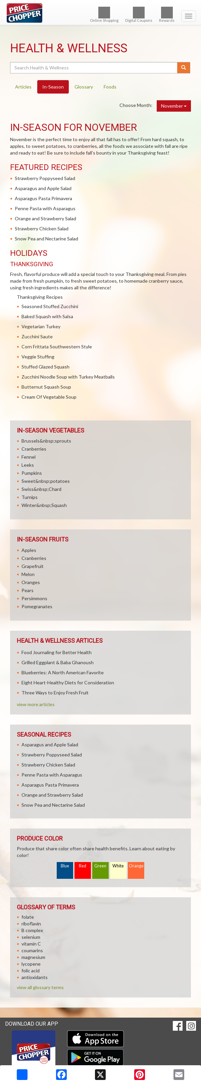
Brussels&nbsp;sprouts (46, 441)
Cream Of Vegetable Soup (49, 397)
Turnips (29, 497)
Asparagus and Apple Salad (43, 188)
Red (82, 865)
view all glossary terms (40, 987)
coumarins (32, 950)
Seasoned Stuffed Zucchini (49, 306)
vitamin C (31, 944)
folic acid (30, 970)
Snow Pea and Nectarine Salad (46, 238)
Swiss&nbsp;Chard (41, 489)
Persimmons (34, 598)
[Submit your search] (183, 67)
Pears (27, 590)
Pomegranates (36, 606)
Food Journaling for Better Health (56, 652)
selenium (30, 937)
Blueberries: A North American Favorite (62, 672)
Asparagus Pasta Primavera (43, 198)
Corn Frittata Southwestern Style (56, 346)
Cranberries (33, 449)
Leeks (27, 465)
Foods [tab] (110, 87)
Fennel (28, 457)
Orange (136, 865)
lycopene (31, 964)
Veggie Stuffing (37, 356)
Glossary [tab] (83, 87)
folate (27, 917)
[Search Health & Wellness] (94, 67)
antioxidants (34, 977)
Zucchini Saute (37, 336)
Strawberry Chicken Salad (41, 228)
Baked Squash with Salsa (47, 316)
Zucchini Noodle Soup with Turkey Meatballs (68, 377)
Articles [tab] (23, 87)
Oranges (30, 582)
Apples (28, 550)
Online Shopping (104, 14)
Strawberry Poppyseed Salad (45, 178)
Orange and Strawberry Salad (45, 218)
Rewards (166, 14)
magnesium (33, 957)
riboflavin (31, 923)
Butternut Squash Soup (46, 387)
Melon (28, 574)
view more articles (36, 704)
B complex (32, 930)
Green (100, 865)
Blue (65, 865)
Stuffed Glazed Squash (45, 366)
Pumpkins (31, 473)
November (174, 106)
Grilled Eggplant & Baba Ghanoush (57, 662)
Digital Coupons (138, 14)
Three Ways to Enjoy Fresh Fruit (55, 692)
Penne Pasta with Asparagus (45, 208)
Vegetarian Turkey (40, 326)
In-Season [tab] (53, 87)
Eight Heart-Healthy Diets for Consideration (67, 682)
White (118, 865)
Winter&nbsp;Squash (44, 505)
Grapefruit (32, 566)
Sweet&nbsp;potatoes (45, 481)
